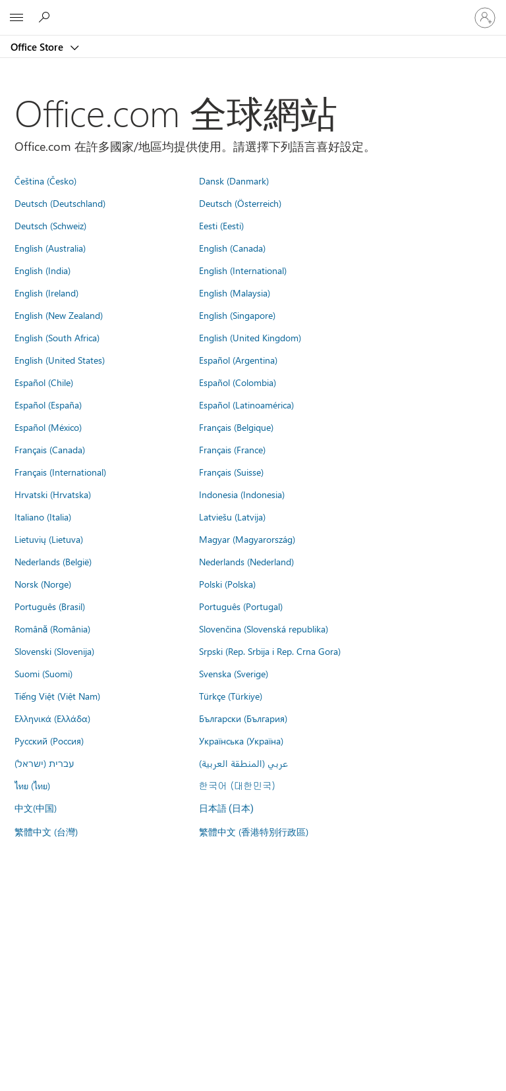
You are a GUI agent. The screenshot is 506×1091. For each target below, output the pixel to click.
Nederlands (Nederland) (246, 561)
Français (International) (60, 471)
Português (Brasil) (49, 606)
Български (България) (243, 718)
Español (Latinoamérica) (246, 404)
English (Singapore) (237, 315)
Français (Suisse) (231, 471)
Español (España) (48, 404)
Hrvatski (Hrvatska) (52, 494)
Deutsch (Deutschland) (59, 203)
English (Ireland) (46, 292)
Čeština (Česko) (45, 180)
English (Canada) (232, 247)
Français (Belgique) (236, 427)
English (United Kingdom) (250, 337)
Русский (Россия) (49, 740)
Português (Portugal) (241, 606)
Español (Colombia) (237, 382)
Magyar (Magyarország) (247, 539)
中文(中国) (35, 807)
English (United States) (59, 359)
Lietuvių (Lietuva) (48, 539)
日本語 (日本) (226, 808)
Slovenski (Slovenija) (54, 650)
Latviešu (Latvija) (232, 516)
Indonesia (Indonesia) (242, 494)
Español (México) (48, 427)
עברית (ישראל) (44, 762)
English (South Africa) (56, 337)
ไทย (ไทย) (32, 785)
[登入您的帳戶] (485, 18)
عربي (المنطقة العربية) (243, 762)
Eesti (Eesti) (221, 225)
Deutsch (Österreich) (240, 203)
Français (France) (232, 449)
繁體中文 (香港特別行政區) (253, 831)
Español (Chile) (43, 382)
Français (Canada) (49, 449)
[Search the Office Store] (46, 17)
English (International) (243, 270)
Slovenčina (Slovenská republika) (263, 628)
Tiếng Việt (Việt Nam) (57, 695)
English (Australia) (50, 247)
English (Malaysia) (234, 292)
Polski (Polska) (227, 583)
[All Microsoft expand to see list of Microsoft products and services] (16, 18)
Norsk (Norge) (42, 583)
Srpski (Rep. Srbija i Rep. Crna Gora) (270, 650)
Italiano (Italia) (42, 516)
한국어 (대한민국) (237, 785)
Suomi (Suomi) (43, 673)
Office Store (38, 46)
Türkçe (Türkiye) (230, 695)
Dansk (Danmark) (234, 180)
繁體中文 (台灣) (46, 831)
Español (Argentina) (238, 359)
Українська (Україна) (241, 740)
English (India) (42, 270)
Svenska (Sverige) (233, 673)
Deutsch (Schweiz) (50, 225)
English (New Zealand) (58, 315)
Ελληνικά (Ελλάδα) (52, 718)
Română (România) (52, 628)
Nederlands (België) (53, 561)
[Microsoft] (252, 10)
